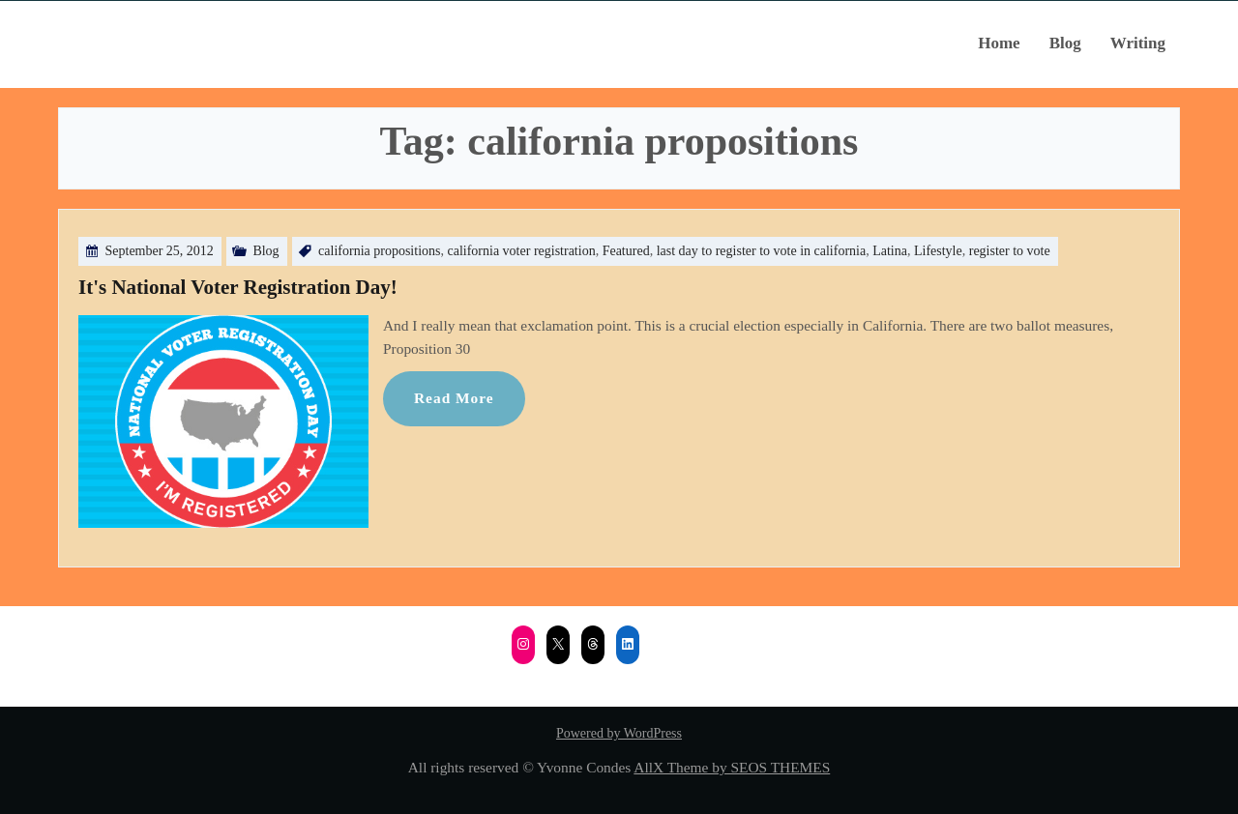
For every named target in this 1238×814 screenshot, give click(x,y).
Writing (1137, 43)
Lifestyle (938, 251)
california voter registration (521, 251)
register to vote (1009, 251)
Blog (1065, 43)
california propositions (379, 251)
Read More (454, 398)
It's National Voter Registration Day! (238, 287)
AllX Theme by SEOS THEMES (732, 767)
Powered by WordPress (619, 733)
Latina (889, 251)
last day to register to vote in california (762, 251)
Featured (626, 251)
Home (998, 43)
